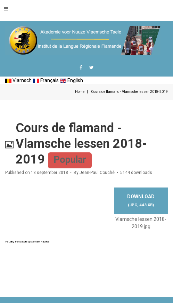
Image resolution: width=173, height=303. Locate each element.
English (71, 80)
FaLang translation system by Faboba (27, 241)
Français (46, 80)
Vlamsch (18, 80)
